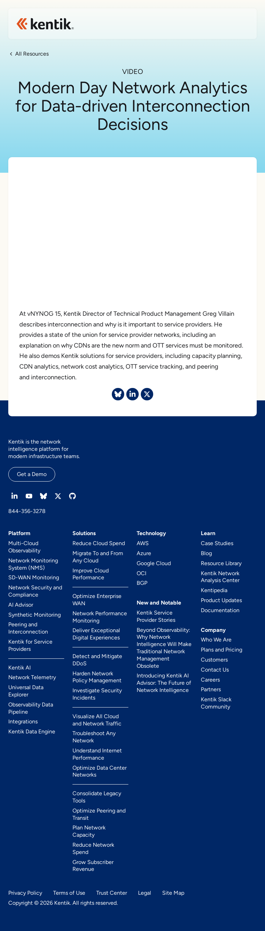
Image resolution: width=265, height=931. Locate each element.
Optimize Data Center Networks (99, 771)
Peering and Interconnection (28, 628)
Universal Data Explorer (25, 691)
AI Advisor (20, 604)
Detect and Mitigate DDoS (97, 660)
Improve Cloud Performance (90, 574)
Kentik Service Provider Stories (156, 616)
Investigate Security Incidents (97, 694)
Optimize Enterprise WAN (96, 600)
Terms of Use (69, 893)
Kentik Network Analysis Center (220, 577)
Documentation (220, 610)
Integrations (23, 721)
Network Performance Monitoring (99, 617)
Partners (211, 689)
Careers (210, 679)
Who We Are (216, 639)
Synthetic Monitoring (34, 614)
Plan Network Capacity (89, 831)
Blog (206, 553)
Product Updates (221, 600)
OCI (141, 573)
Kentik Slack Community (216, 703)
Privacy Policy (25, 893)
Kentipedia (214, 590)
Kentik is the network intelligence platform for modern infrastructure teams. (44, 448)
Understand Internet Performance (97, 754)
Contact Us (215, 669)
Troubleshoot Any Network (94, 737)
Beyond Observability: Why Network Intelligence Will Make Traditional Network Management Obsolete (164, 648)
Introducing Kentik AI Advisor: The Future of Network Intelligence (164, 682)
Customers (214, 659)
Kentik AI (19, 667)
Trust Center (111, 893)
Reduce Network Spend (93, 848)
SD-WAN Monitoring (33, 577)
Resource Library (221, 563)
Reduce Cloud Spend (98, 543)
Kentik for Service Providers (30, 645)
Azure (144, 553)
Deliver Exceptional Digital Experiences (96, 634)
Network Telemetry (32, 677)
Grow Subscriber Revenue (93, 866)
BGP (142, 583)
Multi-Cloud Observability (24, 547)
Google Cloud (154, 563)
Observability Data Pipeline (30, 708)
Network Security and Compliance (35, 591)
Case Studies (217, 543)
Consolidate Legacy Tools (96, 797)
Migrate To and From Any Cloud (97, 557)
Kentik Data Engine (31, 731)
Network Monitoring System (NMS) (33, 564)
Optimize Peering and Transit (99, 814)
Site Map (173, 893)
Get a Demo (32, 474)
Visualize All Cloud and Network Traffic (96, 720)
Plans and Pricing (221, 649)
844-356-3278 (27, 511)
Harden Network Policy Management (96, 677)
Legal (144, 893)
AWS (143, 543)
